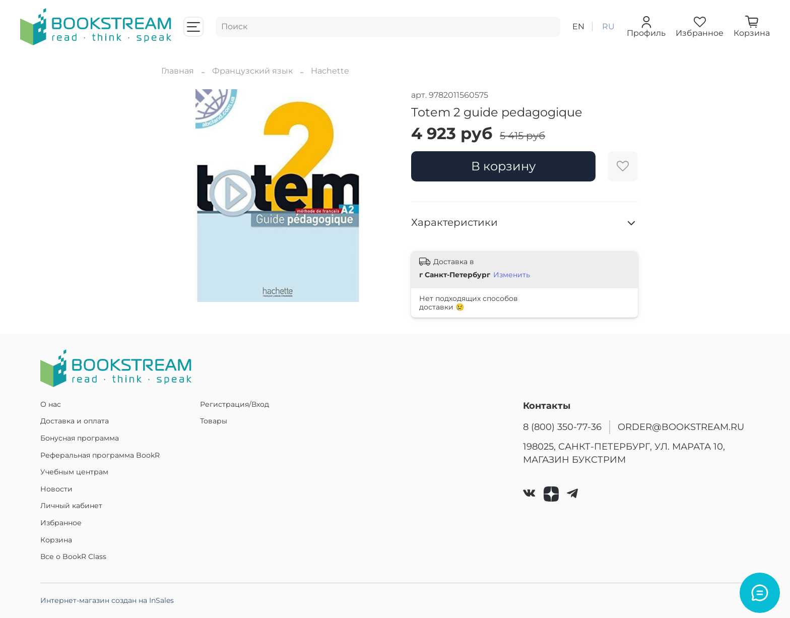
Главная (177, 71)
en (578, 26)
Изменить (511, 274)
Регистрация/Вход (234, 404)
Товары (213, 420)
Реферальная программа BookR (100, 455)
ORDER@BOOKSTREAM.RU (681, 426)
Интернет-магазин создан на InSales (107, 600)
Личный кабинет (71, 505)
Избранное (61, 522)
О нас (50, 404)
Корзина (56, 539)
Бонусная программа (79, 438)
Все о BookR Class (73, 556)
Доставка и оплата (74, 420)
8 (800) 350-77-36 (562, 426)
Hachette (330, 71)
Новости (56, 488)
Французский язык (252, 71)
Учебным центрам (74, 471)
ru (608, 26)
